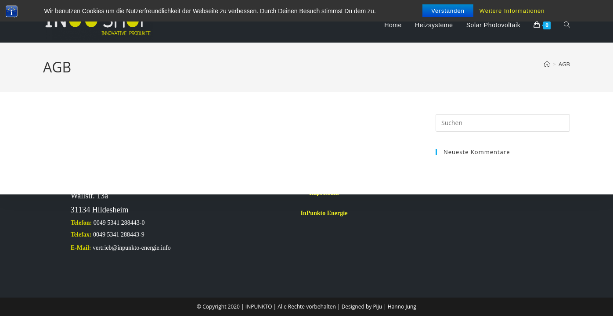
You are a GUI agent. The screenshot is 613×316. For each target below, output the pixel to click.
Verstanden (448, 10)
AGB (564, 64)
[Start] (547, 64)
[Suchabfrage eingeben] (503, 123)
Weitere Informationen (512, 10)
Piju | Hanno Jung (394, 306)
